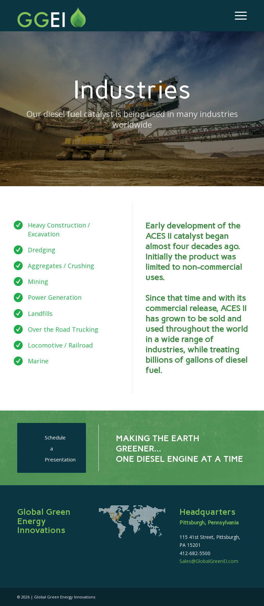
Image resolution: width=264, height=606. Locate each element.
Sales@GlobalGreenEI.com (208, 561)
